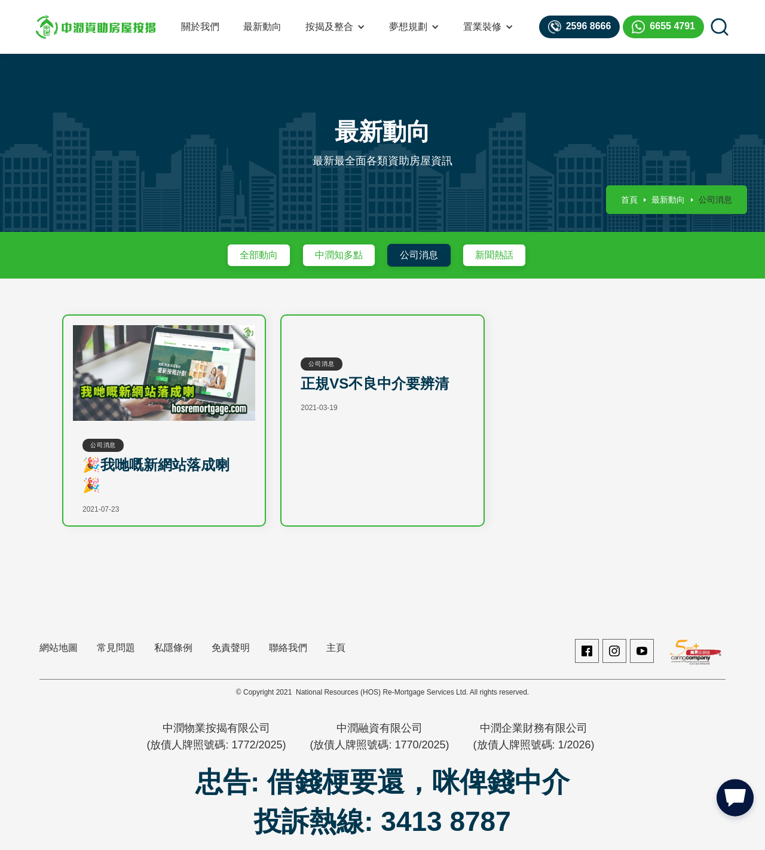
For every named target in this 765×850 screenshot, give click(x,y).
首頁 (629, 199)
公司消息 (419, 255)
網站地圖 (58, 648)
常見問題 (116, 648)
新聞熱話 (494, 255)
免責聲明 (231, 648)
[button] (335, 27)
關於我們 (200, 27)
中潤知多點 (339, 255)
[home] (95, 27)
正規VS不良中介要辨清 (375, 383)
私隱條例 (173, 648)
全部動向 (259, 255)
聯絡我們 (288, 648)
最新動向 (262, 27)
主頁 (335, 648)
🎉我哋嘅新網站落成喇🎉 (156, 475)
